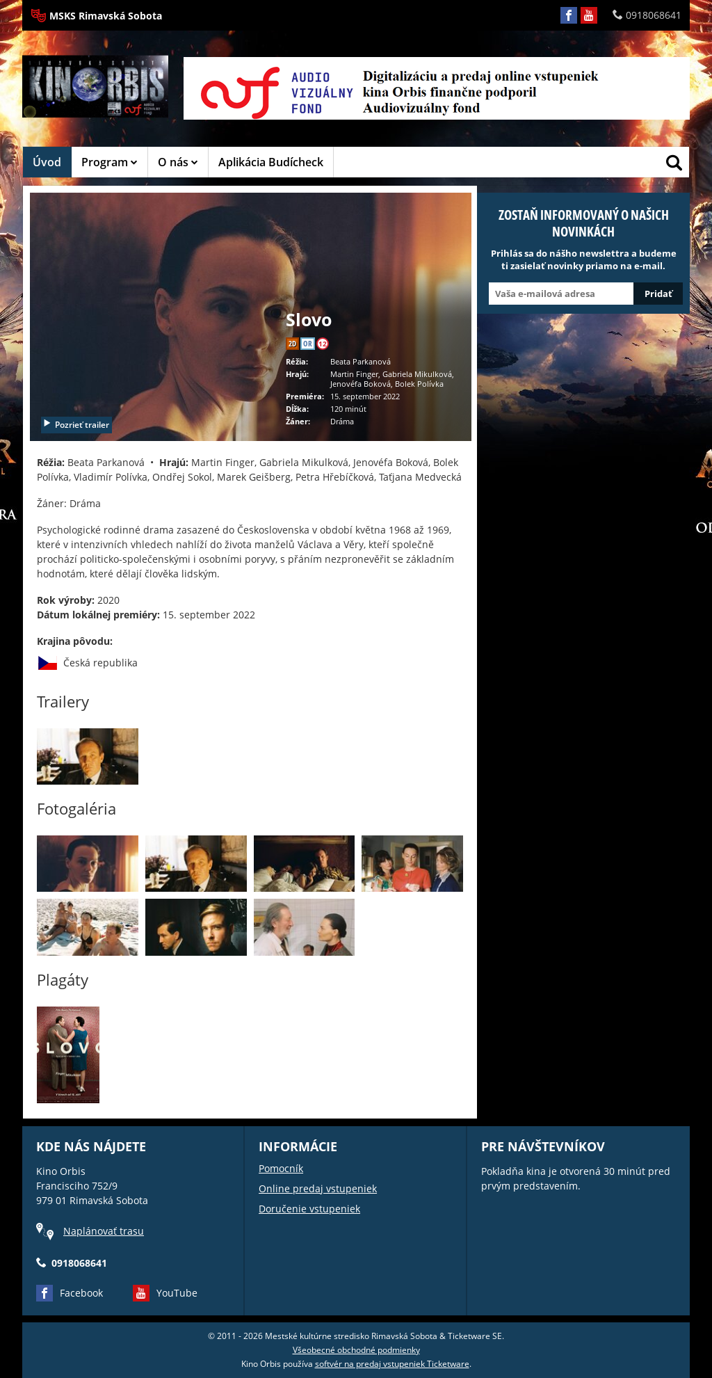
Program (109, 162)
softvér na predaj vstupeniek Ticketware (392, 1364)
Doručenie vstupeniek (309, 1208)
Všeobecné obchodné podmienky (356, 1350)
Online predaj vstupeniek (318, 1188)
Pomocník (281, 1168)
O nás (178, 162)
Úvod (47, 162)
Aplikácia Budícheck (270, 162)
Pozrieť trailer (75, 425)
